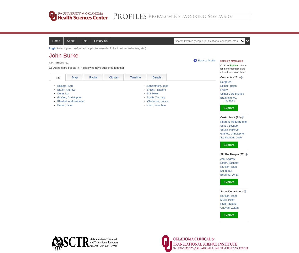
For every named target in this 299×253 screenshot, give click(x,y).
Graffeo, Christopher (69, 97)
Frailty (224, 89)
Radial (93, 77)
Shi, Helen (153, 93)
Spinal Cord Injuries (232, 93)
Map (75, 77)
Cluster (113, 77)
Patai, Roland (228, 203)
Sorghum (225, 81)
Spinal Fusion (228, 85)
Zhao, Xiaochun (156, 105)
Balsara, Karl (65, 85)
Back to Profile (205, 60)
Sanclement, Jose (157, 85)
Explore (229, 108)
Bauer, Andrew (66, 89)
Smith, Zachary (156, 97)
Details (156, 77)
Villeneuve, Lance (157, 101)
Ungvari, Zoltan (229, 207)
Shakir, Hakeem (156, 89)
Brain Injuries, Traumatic (228, 99)
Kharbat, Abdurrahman (71, 101)
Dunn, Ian (63, 93)
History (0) (101, 41)
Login (52, 48)
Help (84, 41)
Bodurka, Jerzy (229, 174)
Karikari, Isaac (228, 166)
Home (56, 41)
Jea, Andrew (227, 158)
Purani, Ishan (65, 105)
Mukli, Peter (227, 199)
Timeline (135, 77)
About (71, 41)
